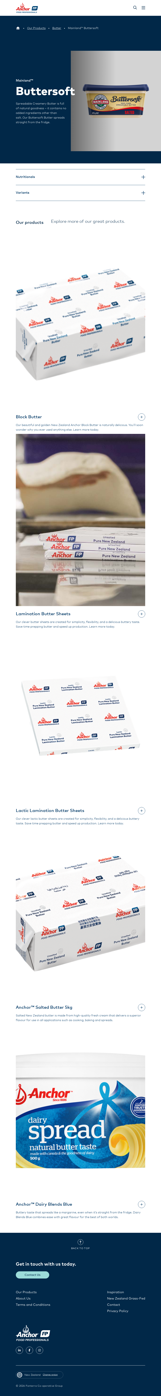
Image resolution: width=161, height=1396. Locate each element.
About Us (23, 1298)
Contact (113, 1304)
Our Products (26, 1292)
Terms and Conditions (33, 1304)
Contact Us (33, 1274)
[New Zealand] (18, 28)
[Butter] (56, 28)
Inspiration (115, 1292)
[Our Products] (36, 28)
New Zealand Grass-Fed (126, 1298)
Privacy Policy (117, 1311)
